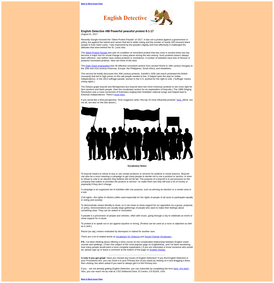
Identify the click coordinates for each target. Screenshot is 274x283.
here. (179, 100)
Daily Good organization (98, 65)
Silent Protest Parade (97, 52)
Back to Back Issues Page (92, 4)
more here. (119, 94)
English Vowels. (158, 249)
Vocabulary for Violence (128, 236)
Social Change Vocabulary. (158, 236)
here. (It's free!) (181, 268)
